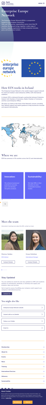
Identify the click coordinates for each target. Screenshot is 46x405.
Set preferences (17, 402)
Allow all (28, 402)
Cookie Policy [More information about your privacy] (8, 398)
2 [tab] (3, 199)
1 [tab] (5, 204)
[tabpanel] (12, 191)
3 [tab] (4, 199)
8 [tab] (10, 199)
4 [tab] (5, 199)
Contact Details (8, 268)
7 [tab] (9, 199)
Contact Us (6, 300)
